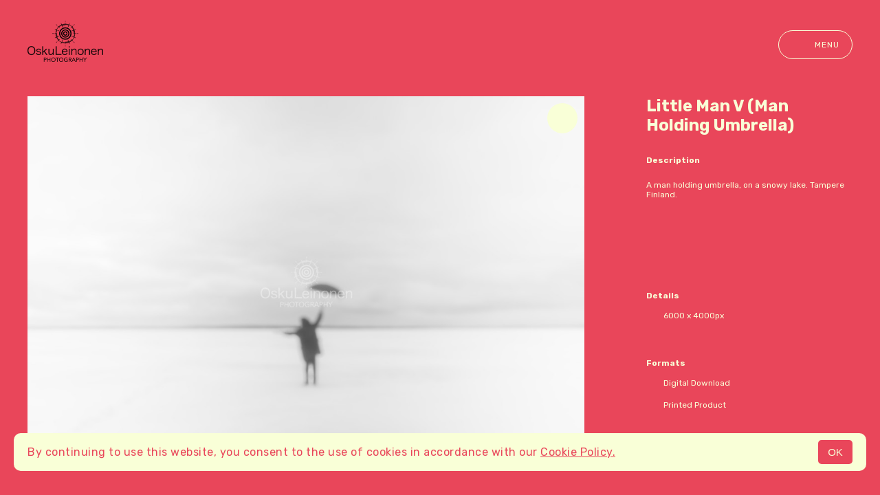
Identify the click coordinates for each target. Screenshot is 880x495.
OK (835, 452)
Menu (815, 44)
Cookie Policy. (577, 452)
